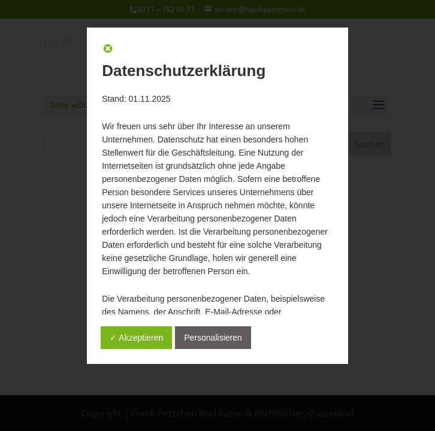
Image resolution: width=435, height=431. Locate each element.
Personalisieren (213, 337)
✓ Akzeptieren (136, 337)
